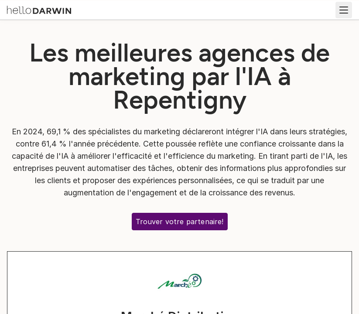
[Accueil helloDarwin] (39, 9)
